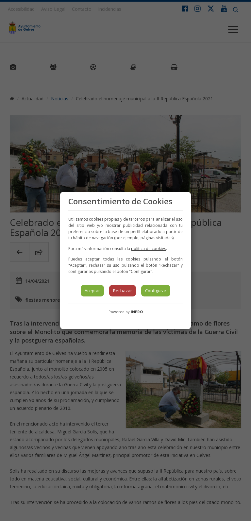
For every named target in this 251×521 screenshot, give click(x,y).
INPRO (137, 311)
